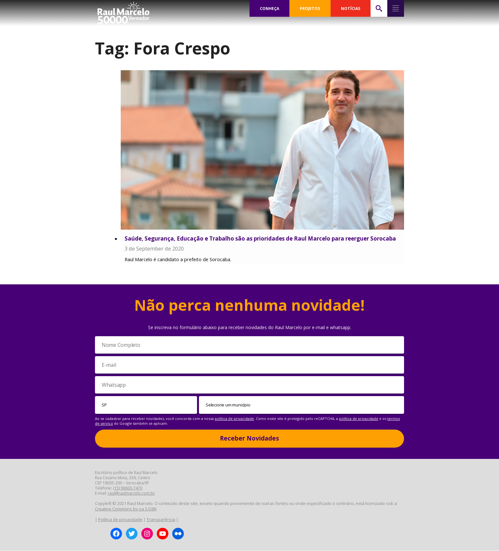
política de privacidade (234, 418)
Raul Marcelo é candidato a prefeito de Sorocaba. (178, 260)
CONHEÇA (269, 8)
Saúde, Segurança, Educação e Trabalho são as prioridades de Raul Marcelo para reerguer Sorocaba (260, 238)
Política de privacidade (120, 520)
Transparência (160, 520)
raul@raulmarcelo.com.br (131, 493)
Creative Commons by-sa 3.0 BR (125, 509)
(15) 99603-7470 (127, 488)
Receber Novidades (249, 438)
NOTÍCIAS (350, 8)
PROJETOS (310, 8)
